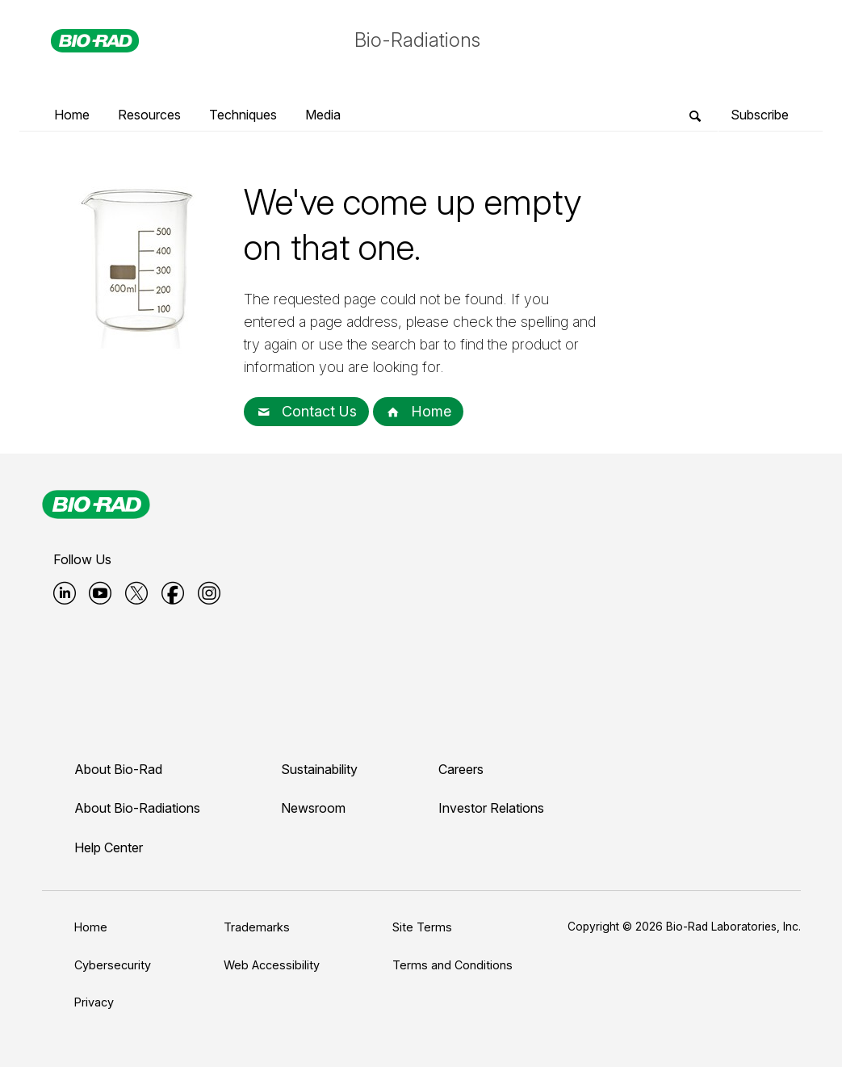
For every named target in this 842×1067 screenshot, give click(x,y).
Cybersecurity (112, 965)
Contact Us (306, 411)
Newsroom (313, 808)
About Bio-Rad (118, 769)
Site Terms (422, 927)
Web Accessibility (272, 965)
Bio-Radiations (417, 40)
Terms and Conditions (452, 965)
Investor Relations (491, 808)
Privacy (94, 1002)
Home (418, 411)
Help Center (108, 847)
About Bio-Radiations (137, 808)
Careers (461, 769)
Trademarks (257, 927)
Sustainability (319, 769)
